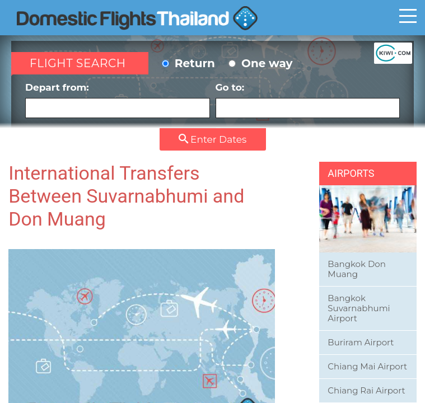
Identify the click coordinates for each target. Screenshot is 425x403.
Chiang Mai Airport (367, 366)
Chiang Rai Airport (366, 390)
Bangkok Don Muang (356, 269)
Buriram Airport (361, 342)
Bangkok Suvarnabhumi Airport (359, 308)
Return (188, 63)
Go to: (308, 100)
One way (260, 63)
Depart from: (117, 100)
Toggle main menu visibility (408, 15)
